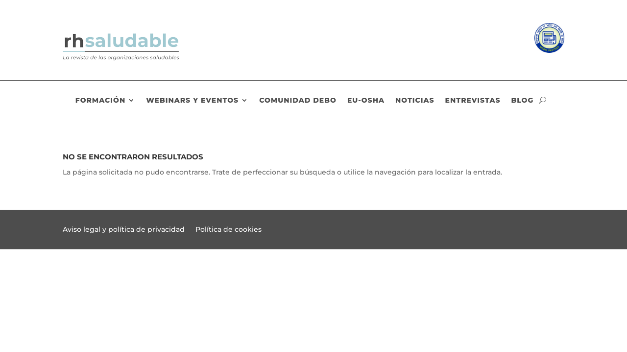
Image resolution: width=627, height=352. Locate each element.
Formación (100, 101)
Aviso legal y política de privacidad (124, 230)
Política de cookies (228, 230)
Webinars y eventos (192, 101)
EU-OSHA (366, 101)
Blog (522, 101)
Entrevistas (473, 101)
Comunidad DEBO (298, 101)
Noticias (414, 101)
